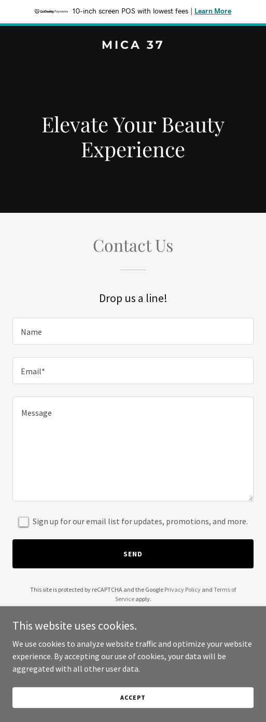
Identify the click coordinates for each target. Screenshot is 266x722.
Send (133, 553)
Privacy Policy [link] (182, 589)
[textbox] (133, 331)
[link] (133, 45)
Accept (132, 697)
